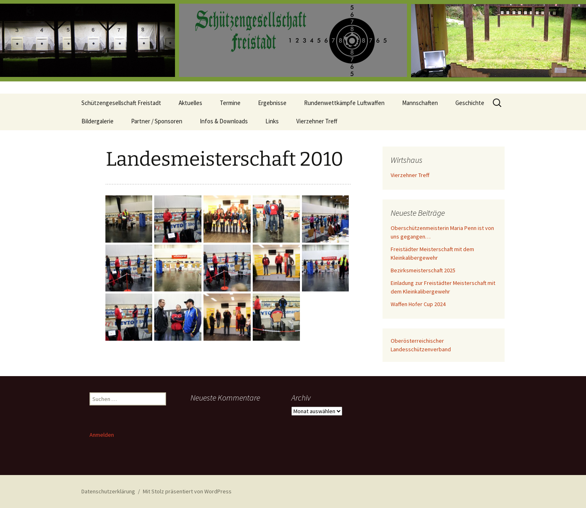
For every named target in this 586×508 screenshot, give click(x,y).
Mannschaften (420, 103)
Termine (230, 103)
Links (272, 121)
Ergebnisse (272, 103)
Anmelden (102, 434)
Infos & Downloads (224, 121)
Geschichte (469, 103)
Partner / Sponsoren (156, 121)
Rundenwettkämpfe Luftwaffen (344, 103)
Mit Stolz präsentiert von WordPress (187, 491)
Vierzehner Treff (316, 121)
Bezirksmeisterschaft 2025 (423, 270)
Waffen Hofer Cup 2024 (418, 304)
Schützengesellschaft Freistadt (121, 103)
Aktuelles (190, 103)
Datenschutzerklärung (108, 491)
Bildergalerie (97, 121)
